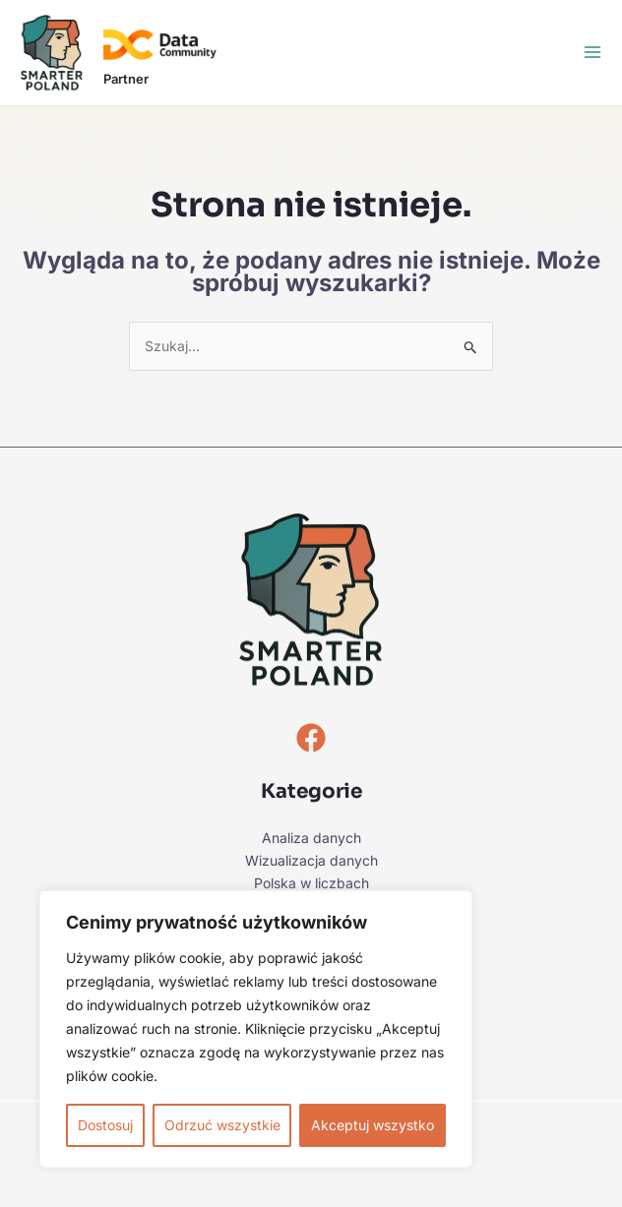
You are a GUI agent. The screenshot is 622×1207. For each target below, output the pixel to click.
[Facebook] (311, 738)
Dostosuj (105, 1124)
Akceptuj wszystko (372, 1124)
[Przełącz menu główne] (592, 52)
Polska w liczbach (311, 883)
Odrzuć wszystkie (222, 1124)
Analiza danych (311, 837)
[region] (255, 1029)
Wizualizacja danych (311, 860)
